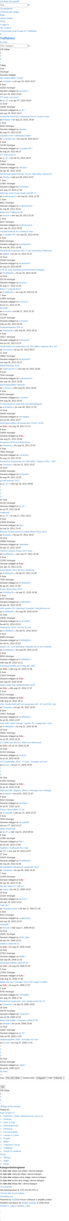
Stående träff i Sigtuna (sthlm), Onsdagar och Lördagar (25, 790)
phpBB (15, 1200)
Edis (5, 426)
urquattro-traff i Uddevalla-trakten (15, 136)
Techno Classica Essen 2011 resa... (17, 551)
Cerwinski (23, 187)
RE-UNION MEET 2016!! (11, 78)
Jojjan (22, 1065)
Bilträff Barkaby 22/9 (9, 366)
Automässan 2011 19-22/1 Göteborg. (17, 570)
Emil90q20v (8, 273)
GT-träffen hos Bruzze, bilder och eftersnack (20, 742)
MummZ (23, 899)
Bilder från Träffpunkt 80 (11, 212)
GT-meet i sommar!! (9, 97)
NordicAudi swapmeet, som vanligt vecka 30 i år (22, 1001)
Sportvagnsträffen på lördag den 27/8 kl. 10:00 (21, 423)
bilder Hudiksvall (7, 829)
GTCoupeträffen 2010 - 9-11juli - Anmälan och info (23, 762)
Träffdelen (7, 38)
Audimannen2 (9, 196)
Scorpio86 (7, 813)
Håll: (56, 1078)
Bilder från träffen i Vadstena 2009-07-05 (19, 1020)
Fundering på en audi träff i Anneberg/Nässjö (21, 404)
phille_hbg (24, 937)
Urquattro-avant (10, 908)
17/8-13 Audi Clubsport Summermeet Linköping (22, 270)
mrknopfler (24, 995)
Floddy (6, 177)
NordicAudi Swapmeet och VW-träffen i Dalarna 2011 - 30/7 (28, 461)
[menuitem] (9, 12)
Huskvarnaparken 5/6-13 (11, 327)
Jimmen (23, 167)
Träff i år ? (4, 905)
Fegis (5, 889)
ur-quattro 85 (9, 139)
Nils (21, 525)
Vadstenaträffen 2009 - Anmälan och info (19, 1039)
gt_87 (5, 100)
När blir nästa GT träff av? (12, 886)
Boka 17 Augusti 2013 (10, 289)
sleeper (22, 129)
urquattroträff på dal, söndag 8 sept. (16, 231)
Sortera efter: (35, 1078)
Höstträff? (4, 924)
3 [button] (0, 59)
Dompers (7, 81)
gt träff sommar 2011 (9, 480)
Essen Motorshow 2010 (11, 589)
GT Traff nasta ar (8, 155)
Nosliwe (6, 120)
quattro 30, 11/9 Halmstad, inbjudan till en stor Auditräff (25, 647)
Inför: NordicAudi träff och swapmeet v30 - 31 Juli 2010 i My (28, 704)
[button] (0, 62)
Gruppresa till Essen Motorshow (15, 442)
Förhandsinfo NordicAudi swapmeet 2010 (19, 867)
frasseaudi (8, 330)
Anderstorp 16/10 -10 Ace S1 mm (15, 627)
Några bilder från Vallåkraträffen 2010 (17, 685)
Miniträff (4, 308)
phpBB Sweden (29, 1203)
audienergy (24, 918)
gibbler (6, 254)
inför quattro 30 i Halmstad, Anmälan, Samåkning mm (25, 608)
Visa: (11, 1078)
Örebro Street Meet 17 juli (12, 809)
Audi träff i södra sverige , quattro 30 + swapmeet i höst (26, 723)
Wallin (22, 956)
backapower (24, 244)
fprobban (7, 535)
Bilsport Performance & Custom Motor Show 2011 (23, 532)
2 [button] (0, 56)
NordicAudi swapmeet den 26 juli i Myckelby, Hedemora (26, 174)
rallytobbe (23, 544)
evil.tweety (8, 407)
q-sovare (23, 302)
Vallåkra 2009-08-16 (9, 944)
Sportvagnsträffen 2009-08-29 (14, 963)
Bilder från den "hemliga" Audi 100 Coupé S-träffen (23, 982)
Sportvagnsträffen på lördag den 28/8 (17, 666)
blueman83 (24, 263)
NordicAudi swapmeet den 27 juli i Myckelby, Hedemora (26, 251)
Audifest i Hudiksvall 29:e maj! (14, 848)
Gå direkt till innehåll (9, 1)
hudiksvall (4, 512)
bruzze (6, 215)
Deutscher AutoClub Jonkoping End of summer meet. (25, 116)
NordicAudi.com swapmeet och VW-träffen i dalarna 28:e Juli (28, 346)
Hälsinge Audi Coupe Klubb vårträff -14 (18, 193)
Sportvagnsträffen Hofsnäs (12, 385)
